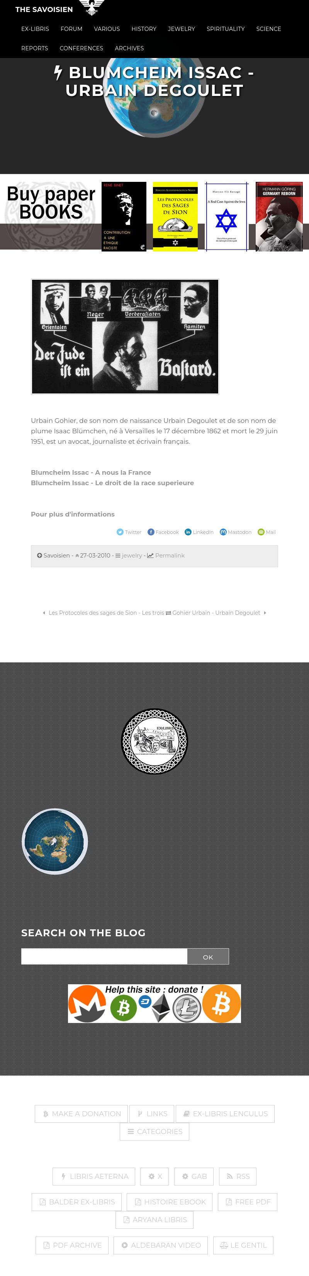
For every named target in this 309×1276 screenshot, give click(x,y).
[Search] (102, 957)
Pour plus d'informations (73, 514)
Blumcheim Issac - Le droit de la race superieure (112, 483)
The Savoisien (44, 16)
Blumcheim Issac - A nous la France (91, 472)
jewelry (128, 555)
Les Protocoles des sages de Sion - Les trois (102, 612)
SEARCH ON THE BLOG (83, 933)
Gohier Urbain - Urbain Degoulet (220, 612)
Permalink (170, 555)
